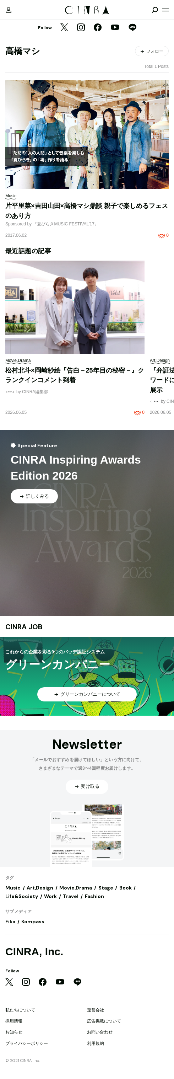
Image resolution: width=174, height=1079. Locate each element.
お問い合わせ (100, 1032)
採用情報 (13, 1021)
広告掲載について (104, 1021)
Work (50, 896)
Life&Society (21, 896)
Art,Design (40, 887)
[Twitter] (64, 28)
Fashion (94, 896)
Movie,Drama (75, 887)
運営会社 (95, 1010)
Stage (105, 887)
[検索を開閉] (154, 10)
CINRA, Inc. (34, 951)
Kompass (32, 921)
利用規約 (95, 1043)
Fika (10, 921)
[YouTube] (115, 28)
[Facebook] (98, 28)
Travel (70, 896)
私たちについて (20, 1010)
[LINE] (132, 28)
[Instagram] (81, 28)
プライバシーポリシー (26, 1043)
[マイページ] (8, 10)
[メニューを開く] (165, 10)
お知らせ (13, 1032)
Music (13, 887)
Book (125, 887)
